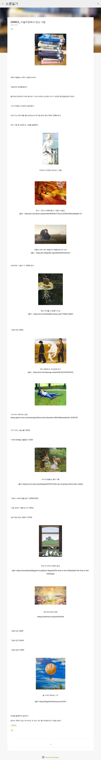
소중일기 (12, 3)
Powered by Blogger (50, 757)
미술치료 (13, 725)
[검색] (21, 3)
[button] (12, 29)
